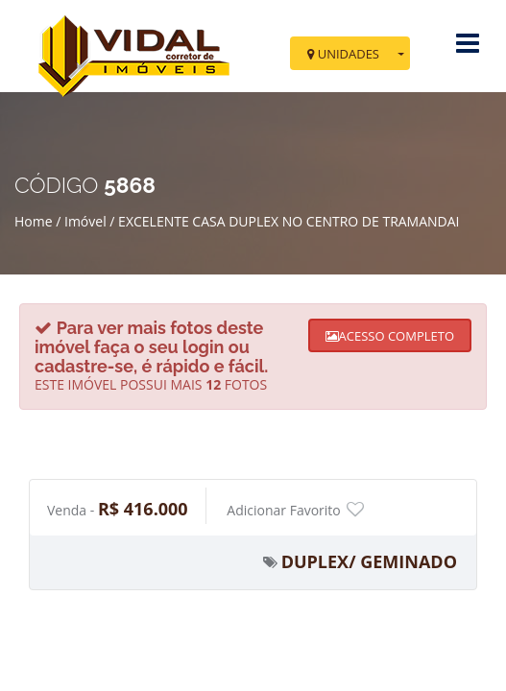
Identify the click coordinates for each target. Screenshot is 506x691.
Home (33, 221)
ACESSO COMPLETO (389, 336)
